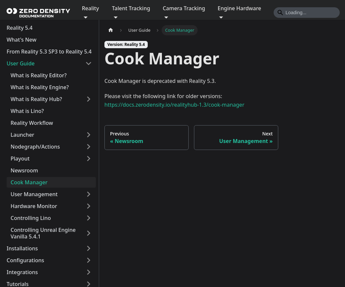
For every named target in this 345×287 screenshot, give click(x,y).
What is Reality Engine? (40, 87)
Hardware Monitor (34, 206)
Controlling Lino (31, 218)
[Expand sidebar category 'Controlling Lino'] (88, 218)
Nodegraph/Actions (35, 146)
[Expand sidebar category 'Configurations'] (88, 260)
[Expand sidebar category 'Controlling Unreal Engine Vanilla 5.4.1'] (88, 233)
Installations (22, 248)
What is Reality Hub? (36, 99)
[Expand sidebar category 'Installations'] (88, 248)
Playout (20, 158)
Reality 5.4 (19, 27)
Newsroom (24, 170)
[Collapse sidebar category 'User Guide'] (88, 63)
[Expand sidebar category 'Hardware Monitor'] (88, 206)
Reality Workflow (32, 122)
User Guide (21, 63)
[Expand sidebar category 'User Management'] (88, 194)
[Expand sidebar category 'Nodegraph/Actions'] (88, 146)
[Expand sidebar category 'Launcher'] (88, 134)
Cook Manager (29, 182)
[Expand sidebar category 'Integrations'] (88, 272)
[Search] (307, 12)
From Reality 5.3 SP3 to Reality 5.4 (49, 51)
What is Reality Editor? (39, 75)
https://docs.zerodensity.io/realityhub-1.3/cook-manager (174, 104)
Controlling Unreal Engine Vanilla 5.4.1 (43, 233)
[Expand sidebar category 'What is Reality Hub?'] (88, 99)
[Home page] (110, 30)
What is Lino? (27, 111)
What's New (21, 39)
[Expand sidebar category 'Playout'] (88, 158)
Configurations (25, 260)
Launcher (22, 134)
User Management (34, 194)
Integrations (22, 272)
